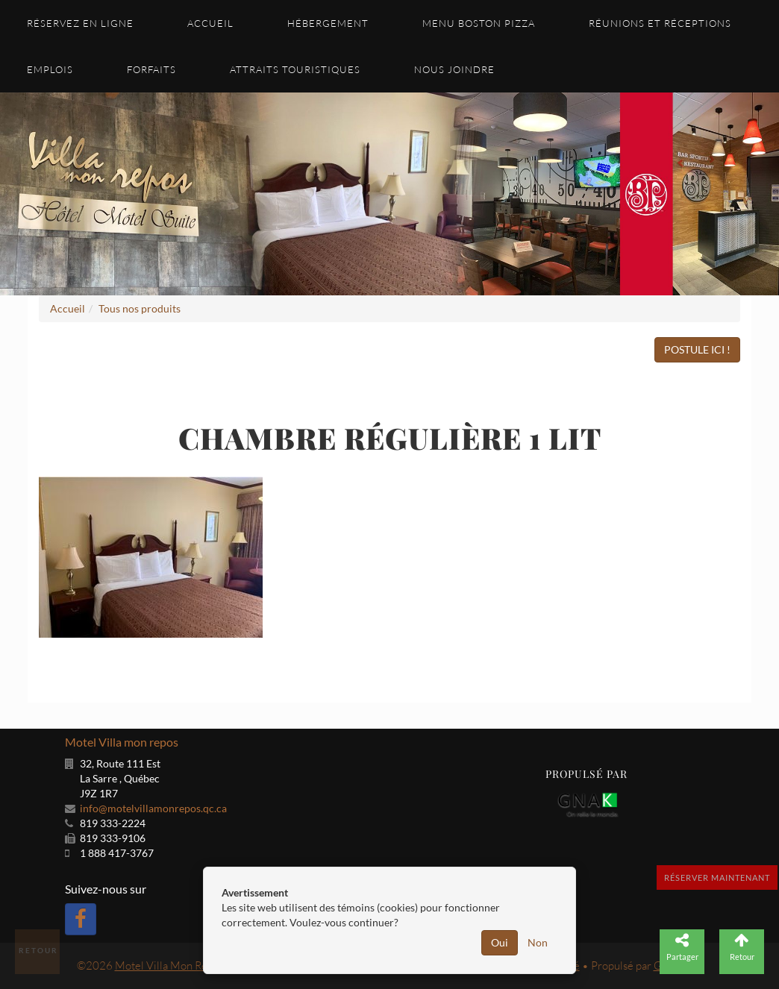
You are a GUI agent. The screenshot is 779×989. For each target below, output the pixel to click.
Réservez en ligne (80, 23)
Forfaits (151, 69)
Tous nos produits (139, 308)
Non (538, 942)
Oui (499, 942)
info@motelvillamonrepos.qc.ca (153, 808)
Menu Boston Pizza (478, 23)
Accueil (210, 23)
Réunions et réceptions (660, 23)
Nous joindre (454, 69)
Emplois (50, 69)
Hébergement (328, 23)
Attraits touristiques (295, 69)
